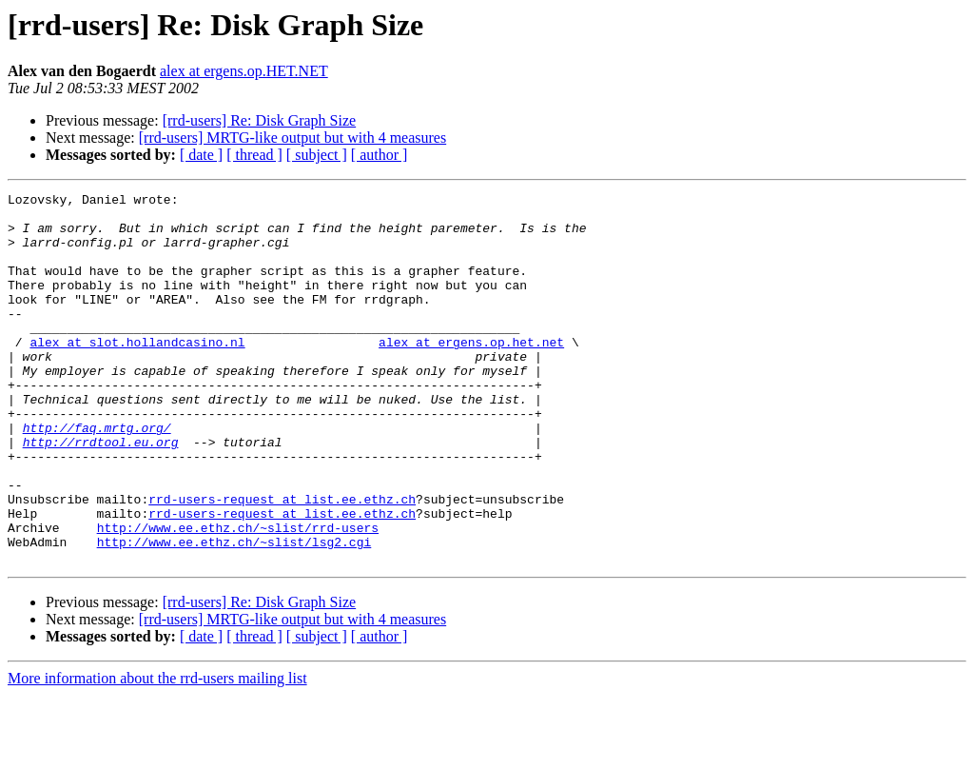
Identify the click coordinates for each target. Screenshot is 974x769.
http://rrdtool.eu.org (101, 493)
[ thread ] (254, 155)
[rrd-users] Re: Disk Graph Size (260, 120)
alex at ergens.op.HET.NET (244, 71)
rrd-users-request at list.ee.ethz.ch (282, 561)
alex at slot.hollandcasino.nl (136, 373)
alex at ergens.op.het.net (471, 373)
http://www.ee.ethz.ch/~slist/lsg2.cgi (234, 612)
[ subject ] (316, 155)
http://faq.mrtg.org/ (97, 475)
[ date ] (201, 155)
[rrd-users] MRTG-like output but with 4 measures (292, 137)
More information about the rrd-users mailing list (157, 752)
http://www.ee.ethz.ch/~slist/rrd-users (238, 595)
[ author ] (379, 155)
